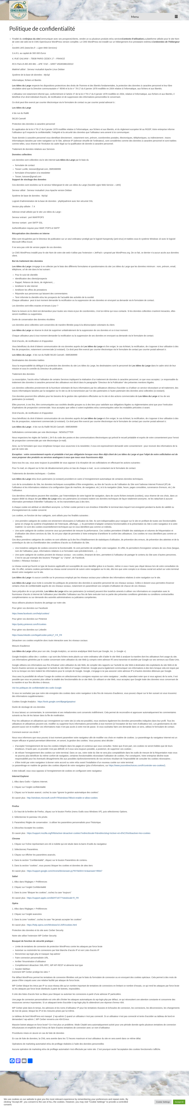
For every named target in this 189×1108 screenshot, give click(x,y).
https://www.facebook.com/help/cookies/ (30, 613)
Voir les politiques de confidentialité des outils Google (37, 688)
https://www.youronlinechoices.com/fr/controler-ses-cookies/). (137, 765)
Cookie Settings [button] (163, 1102)
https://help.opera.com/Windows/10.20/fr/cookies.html (52, 925)
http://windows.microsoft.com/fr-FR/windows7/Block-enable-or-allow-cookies (62, 798)
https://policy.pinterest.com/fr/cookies (29, 624)
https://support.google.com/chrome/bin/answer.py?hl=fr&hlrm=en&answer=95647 (64, 871)
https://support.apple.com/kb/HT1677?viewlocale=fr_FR (53, 898)
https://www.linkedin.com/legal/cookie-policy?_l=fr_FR (37, 635)
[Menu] (154, 16)
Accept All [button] (179, 1102)
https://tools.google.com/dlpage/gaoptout (56, 701)
